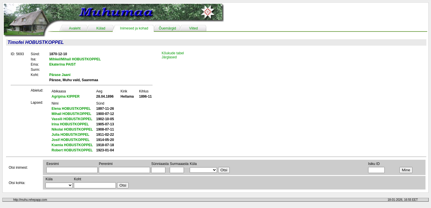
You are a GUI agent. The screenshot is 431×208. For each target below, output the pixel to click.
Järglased (169, 57)
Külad (100, 28)
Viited (193, 28)
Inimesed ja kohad (134, 28)
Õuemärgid (167, 28)
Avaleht (75, 28)
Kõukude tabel (173, 53)
